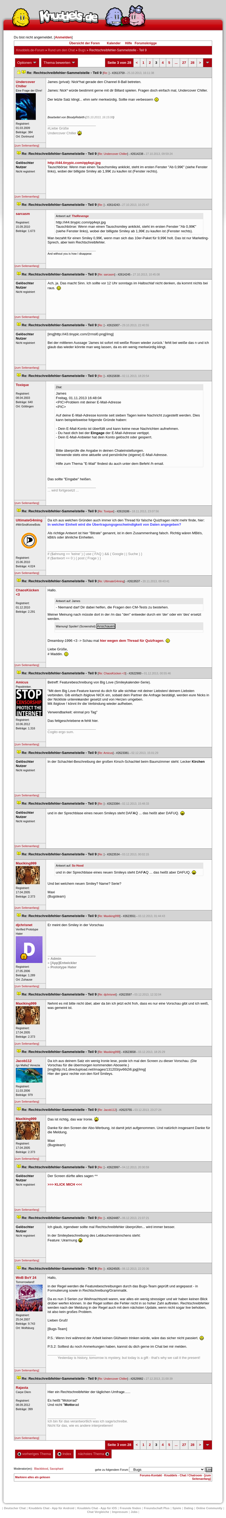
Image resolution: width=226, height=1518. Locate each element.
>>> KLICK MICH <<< (65, 1184)
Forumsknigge (146, 43)
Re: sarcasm (106, 274)
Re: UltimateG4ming (111, 581)
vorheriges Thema (34, 1454)
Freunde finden (130, 1508)
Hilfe (128, 43)
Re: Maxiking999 (108, 916)
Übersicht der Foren (84, 43)
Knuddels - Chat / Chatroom (183, 1475)
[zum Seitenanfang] (27, 145)
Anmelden (63, 37)
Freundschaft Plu (157, 1508)
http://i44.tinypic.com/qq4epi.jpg (74, 163)
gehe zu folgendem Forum (111, 1469)
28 (192, 63)
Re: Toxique (105, 511)
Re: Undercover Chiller (112, 153)
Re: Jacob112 (107, 1109)
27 (184, 63)
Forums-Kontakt (151, 1475)
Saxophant (56, 1468)
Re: (106, 72)
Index (64, 1454)
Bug (81, 50)
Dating (188, 1508)
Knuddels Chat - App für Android (51, 1508)
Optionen (27, 63)
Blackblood (41, 1468)
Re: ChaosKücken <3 (111, 673)
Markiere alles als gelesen (32, 1477)
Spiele (177, 1508)
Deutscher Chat (15, 1508)
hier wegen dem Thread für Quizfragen (131, 641)
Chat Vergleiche (98, 1511)
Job (134, 1511)
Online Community (209, 1508)
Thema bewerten (60, 63)
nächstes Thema (93, 1454)
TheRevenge (80, 216)
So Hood (78, 865)
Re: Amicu (105, 752)
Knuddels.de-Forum (30, 50)
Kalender (113, 43)
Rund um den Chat (61, 50)
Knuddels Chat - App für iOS (97, 1508)
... (176, 63)
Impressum (120, 1511)
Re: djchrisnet (107, 994)
